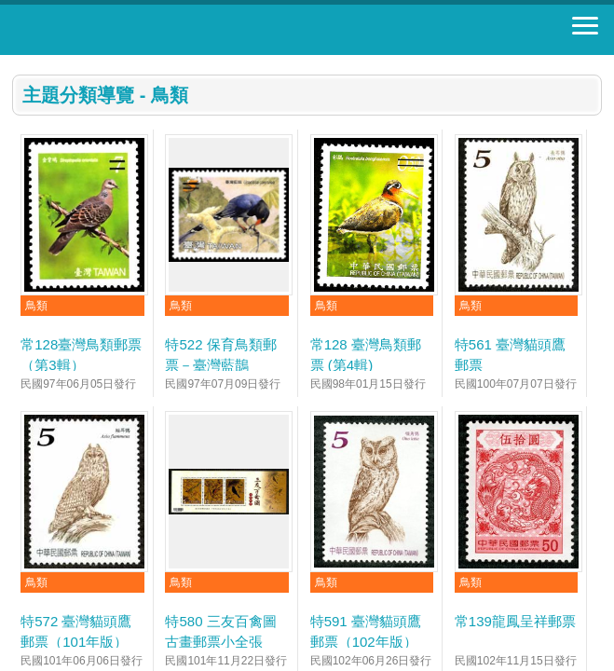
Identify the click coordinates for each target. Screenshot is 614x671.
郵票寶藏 (116, 29)
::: (18, 63)
